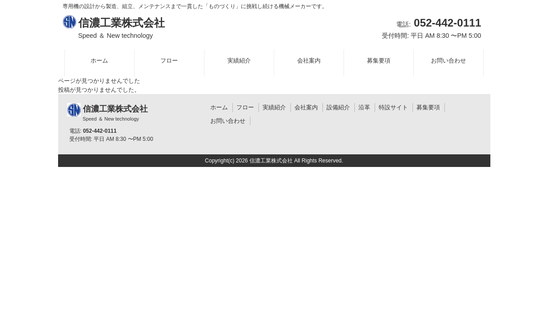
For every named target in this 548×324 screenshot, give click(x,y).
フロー (245, 107)
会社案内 (306, 107)
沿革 (364, 107)
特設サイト (393, 107)
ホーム (219, 107)
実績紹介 (274, 107)
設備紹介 (338, 107)
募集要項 (428, 107)
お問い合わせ (227, 120)
